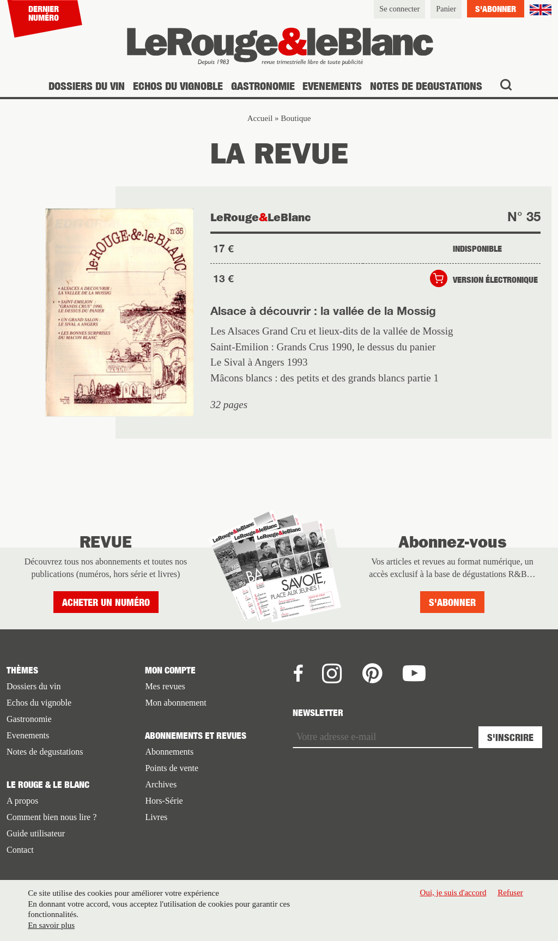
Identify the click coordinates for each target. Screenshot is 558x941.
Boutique (296, 118)
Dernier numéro (43, 13)
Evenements (332, 86)
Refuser (510, 892)
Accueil (260, 118)
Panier (446, 8)
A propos (22, 800)
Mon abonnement (175, 702)
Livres (156, 817)
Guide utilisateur (36, 833)
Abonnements (169, 751)
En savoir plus (51, 925)
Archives (161, 784)
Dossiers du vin (86, 86)
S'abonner (495, 8)
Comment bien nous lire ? (51, 817)
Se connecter (399, 8)
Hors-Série (164, 800)
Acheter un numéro (106, 602)
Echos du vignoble (178, 86)
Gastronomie (263, 86)
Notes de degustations (426, 86)
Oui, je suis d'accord (453, 892)
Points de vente (171, 768)
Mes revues (165, 686)
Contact (20, 849)
